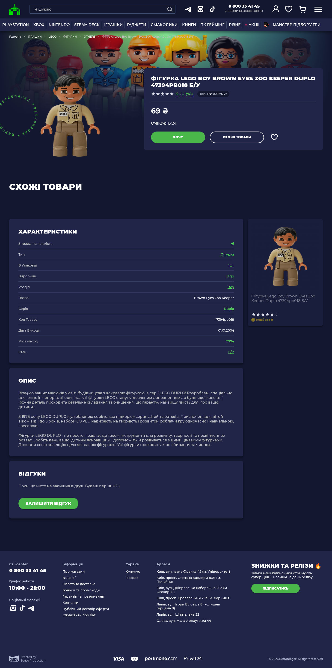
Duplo (229, 309)
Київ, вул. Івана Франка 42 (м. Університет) (194, 572)
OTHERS (89, 36)
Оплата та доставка (83, 584)
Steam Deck (87, 25)
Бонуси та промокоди (85, 590)
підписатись (275, 588)
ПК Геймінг (212, 25)
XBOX (38, 25)
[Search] (169, 9)
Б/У (231, 352)
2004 (230, 341)
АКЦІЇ (252, 25)
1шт (231, 265)
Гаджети (136, 25)
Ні (232, 244)
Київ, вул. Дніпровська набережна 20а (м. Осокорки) (193, 590)
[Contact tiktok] (23, 610)
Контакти (75, 603)
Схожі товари (237, 137)
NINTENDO (59, 25)
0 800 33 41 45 (244, 6)
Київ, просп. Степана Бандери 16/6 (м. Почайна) (190, 580)
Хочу (178, 137)
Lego (230, 276)
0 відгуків (184, 94)
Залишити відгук (48, 503)
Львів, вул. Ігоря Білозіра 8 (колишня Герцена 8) (190, 606)
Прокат (134, 578)
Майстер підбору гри (292, 25)
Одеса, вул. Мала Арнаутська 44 (185, 621)
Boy (231, 287)
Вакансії (73, 578)
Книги (189, 25)
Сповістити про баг (83, 615)
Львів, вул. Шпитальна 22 (179, 615)
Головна (15, 36)
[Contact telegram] (32, 610)
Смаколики (164, 25)
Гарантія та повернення (87, 597)
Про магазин (78, 572)
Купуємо (135, 572)
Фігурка (227, 254)
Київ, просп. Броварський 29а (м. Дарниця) (195, 598)
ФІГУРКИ (70, 36)
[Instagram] (13, 610)
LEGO (52, 36)
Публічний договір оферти (90, 609)
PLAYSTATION (15, 25)
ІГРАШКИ (113, 25)
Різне (235, 25)
